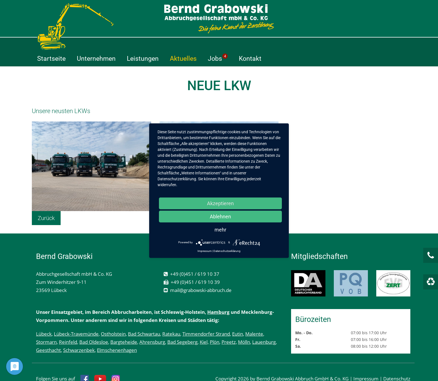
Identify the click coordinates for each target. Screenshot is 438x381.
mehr (220, 229)
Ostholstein (113, 319)
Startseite (143, 44)
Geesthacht (48, 336)
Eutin (237, 319)
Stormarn (46, 327)
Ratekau (171, 319)
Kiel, (204, 327)
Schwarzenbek (79, 336)
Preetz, (229, 327)
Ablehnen (220, 216)
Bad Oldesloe (93, 327)
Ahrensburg (152, 327)
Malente (254, 319)
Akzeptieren (220, 203)
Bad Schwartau (144, 319)
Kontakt (342, 44)
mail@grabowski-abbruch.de (201, 276)
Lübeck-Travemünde (76, 319)
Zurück (46, 203)
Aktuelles (275, 44)
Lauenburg (264, 327)
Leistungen (235, 44)
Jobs (310, 43)
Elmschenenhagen (117, 336)
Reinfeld (68, 327)
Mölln (244, 327)
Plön (214, 327)
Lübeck (44, 319)
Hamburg (218, 297)
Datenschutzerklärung (227, 250)
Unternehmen (188, 44)
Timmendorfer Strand (206, 319)
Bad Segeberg (182, 327)
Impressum (366, 364)
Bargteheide (123, 327)
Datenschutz (396, 364)
